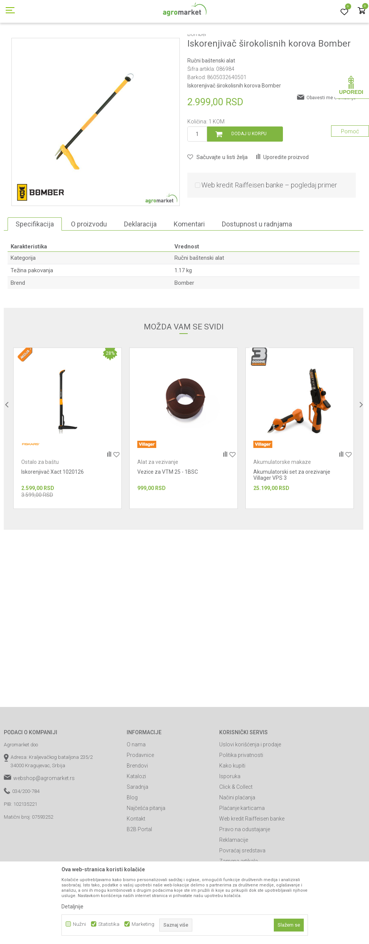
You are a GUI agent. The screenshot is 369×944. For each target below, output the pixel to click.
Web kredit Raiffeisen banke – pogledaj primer (269, 219)
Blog (132, 832)
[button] (217, 191)
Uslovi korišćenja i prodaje (250, 778)
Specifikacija (35, 258)
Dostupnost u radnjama (257, 258)
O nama (136, 778)
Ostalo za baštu (40, 496)
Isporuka (229, 810)
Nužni (79, 924)
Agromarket (16, 42)
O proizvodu (89, 258)
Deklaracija (140, 258)
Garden (66, 42)
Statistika (108, 924)
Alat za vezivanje (157, 496)
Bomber (184, 317)
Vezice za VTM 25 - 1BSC (167, 506)
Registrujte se (310, 7)
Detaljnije (72, 906)
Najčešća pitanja (146, 842)
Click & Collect (236, 821)
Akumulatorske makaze (282, 496)
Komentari (189, 258)
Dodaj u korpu (249, 167)
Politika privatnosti (241, 789)
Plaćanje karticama (242, 842)
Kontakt (136, 853)
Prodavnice (140, 789)
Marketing (143, 924)
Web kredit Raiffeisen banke (251, 853)
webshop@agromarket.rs (44, 812)
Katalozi (136, 810)
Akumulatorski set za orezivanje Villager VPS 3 (291, 509)
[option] (67, 462)
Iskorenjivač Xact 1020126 (52, 506)
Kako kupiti (232, 800)
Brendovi (137, 800)
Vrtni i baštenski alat (101, 42)
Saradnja (137, 821)
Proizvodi (43, 42)
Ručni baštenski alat (149, 42)
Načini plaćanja (237, 832)
